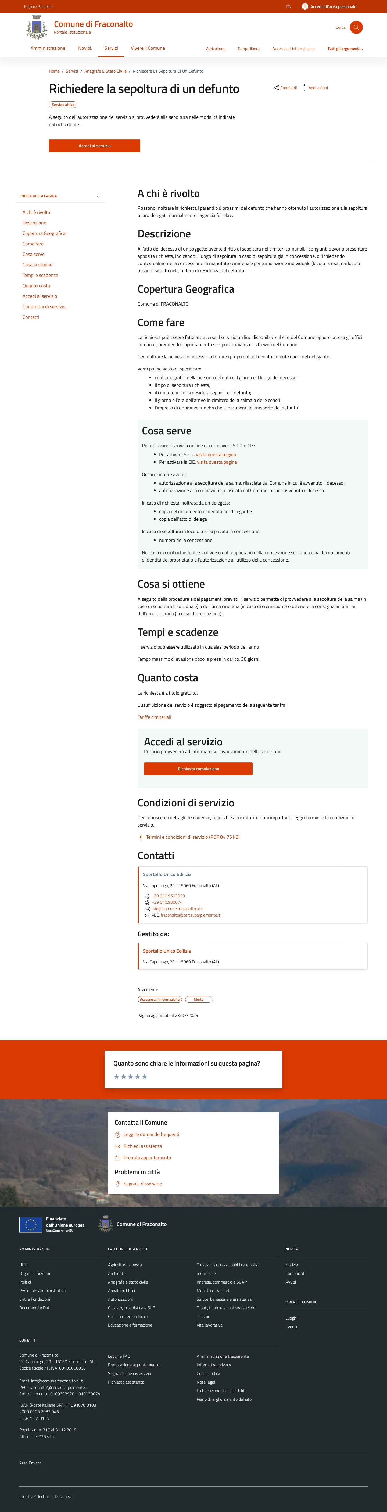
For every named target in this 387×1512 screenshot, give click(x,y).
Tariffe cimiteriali (154, 717)
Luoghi (291, 1318)
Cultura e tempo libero (128, 1316)
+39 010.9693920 (164, 895)
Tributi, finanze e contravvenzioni (226, 1307)
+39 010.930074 (162, 902)
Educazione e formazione (130, 1325)
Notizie (291, 1264)
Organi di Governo (35, 1273)
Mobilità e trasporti (213, 1290)
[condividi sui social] (284, 87)
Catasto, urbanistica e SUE (131, 1307)
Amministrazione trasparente (223, 1356)
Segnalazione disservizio (129, 1373)
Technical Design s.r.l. (55, 1496)
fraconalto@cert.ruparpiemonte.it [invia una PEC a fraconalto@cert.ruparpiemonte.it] (190, 915)
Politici (25, 1282)
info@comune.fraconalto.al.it (57, 1381)
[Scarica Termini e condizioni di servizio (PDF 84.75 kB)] (189, 837)
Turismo (203, 1316)
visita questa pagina (216, 454)
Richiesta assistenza (126, 1382)
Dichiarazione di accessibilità (222, 1390)
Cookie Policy (208, 1373)
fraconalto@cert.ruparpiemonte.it (58, 1387)
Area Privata (30, 1463)
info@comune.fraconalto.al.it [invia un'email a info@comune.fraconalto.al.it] (173, 908)
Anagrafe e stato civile (128, 1282)
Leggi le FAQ (119, 1356)
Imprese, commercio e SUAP (222, 1282)
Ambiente (117, 1273)
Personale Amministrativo (42, 1290)
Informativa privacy (214, 1364)
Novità (85, 48)
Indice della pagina (60, 196)
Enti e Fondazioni (34, 1299)
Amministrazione (48, 48)
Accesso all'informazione (294, 48)
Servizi (111, 48)
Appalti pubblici (121, 1290)
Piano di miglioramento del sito (224, 1399)
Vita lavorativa (210, 1325)
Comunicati (295, 1273)
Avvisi (290, 1282)
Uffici (23, 1264)
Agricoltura (215, 48)
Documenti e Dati (34, 1307)
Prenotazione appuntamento (133, 1364)
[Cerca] (356, 27)
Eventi (291, 1326)
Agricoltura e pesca (125, 1264)
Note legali (206, 1382)
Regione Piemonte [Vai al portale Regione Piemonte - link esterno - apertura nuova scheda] (38, 6)
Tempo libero (249, 48)
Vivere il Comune (148, 48)
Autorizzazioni (120, 1299)
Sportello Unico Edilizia (167, 951)
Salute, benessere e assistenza (224, 1299)
